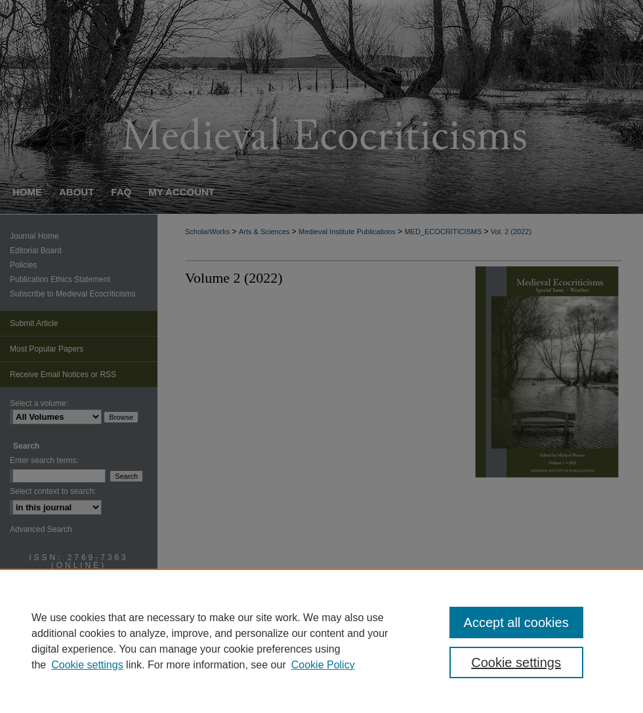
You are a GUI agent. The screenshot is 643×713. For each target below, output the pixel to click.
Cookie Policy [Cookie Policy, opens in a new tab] (323, 664)
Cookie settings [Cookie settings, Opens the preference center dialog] (516, 662)
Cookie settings (87, 664)
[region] (321, 641)
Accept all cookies (516, 622)
